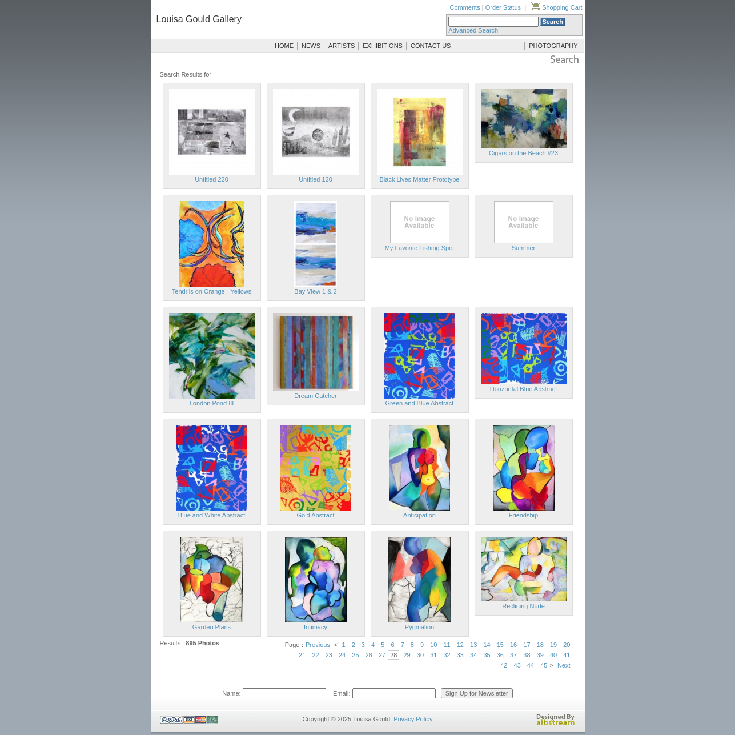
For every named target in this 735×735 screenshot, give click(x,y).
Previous (318, 644)
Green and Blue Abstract (419, 403)
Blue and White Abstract (211, 515)
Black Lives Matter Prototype (419, 179)
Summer (524, 247)
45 (543, 665)
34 (473, 655)
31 (433, 655)
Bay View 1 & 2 (315, 291)
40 (553, 655)
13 (473, 644)
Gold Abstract (315, 515)
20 (566, 644)
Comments (464, 7)
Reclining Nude (523, 606)
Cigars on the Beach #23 (523, 153)
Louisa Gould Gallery (199, 19)
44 (530, 665)
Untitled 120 (315, 179)
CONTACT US (431, 45)
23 (329, 655)
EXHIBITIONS (383, 45)
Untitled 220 (211, 179)
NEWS (311, 45)
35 (486, 655)
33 (460, 655)
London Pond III (212, 403)
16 (513, 644)
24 (342, 655)
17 (526, 644)
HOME (284, 45)
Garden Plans (211, 627)
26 (369, 655)
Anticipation (419, 515)
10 (433, 644)
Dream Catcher (315, 395)
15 (500, 644)
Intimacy (315, 627)
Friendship (523, 515)
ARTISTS (341, 45)
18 (540, 644)
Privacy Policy (412, 719)
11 (446, 644)
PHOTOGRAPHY (553, 45)
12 (460, 644)
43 (517, 665)
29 (407, 655)
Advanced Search (473, 30)
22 (315, 655)
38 (526, 655)
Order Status (503, 7)
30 (420, 655)
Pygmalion (419, 627)
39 (540, 655)
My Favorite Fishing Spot (420, 247)
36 (500, 655)
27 (382, 655)
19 (553, 644)
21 (302, 655)
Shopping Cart (555, 7)
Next (564, 665)
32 (446, 655)
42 (503, 665)
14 (486, 644)
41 (566, 655)
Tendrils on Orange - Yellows (211, 291)
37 (513, 655)
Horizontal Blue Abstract (523, 388)
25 (355, 655)
